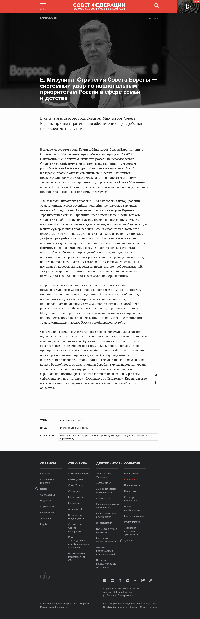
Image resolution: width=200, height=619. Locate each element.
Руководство (75, 479)
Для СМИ (129, 540)
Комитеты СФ (76, 497)
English (44, 524)
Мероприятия (104, 522)
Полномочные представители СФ (77, 557)
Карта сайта (47, 512)
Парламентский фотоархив (150, 580)
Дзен (112, 580)
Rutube (143, 580)
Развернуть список (155, 391)
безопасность (67, 420)
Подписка (46, 500)
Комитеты (130, 491)
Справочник (47, 506)
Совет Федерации (78, 473)
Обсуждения (47, 494)
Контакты (46, 473)
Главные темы (132, 473)
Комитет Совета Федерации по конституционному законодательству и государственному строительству (104, 437)
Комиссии (74, 503)
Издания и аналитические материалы (106, 564)
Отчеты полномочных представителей (105, 551)
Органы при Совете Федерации (75, 528)
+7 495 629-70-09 (128, 588)
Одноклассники (155, 382)
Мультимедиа (132, 521)
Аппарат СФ (75, 509)
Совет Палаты (76, 485)
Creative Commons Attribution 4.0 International (130, 606)
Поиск (43, 488)
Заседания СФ (104, 482)
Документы (103, 498)
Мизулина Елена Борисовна (74, 427)
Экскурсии (46, 518)
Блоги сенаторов (134, 515)
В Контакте (155, 375)
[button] (43, 6)
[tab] (156, 384)
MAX (127, 580)
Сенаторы (74, 491)
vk (104, 580)
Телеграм (135, 580)
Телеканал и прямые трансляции (131, 531)
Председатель (132, 485)
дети (80, 420)
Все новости (48, 18)
